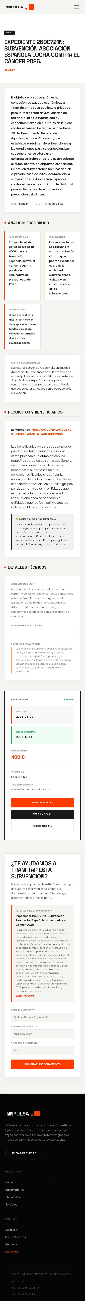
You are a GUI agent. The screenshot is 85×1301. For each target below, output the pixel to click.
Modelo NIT (12, 1230)
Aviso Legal (18, 1281)
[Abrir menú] (76, 7)
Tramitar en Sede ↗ (42, 802)
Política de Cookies (23, 1293)
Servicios (11, 1204)
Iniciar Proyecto (24, 1153)
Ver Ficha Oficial (42, 814)
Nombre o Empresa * (23, 1010)
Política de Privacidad (25, 1287)
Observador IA (14, 1190)
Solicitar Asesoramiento (42, 1064)
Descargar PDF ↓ (42, 826)
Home (9, 1182)
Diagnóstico (13, 1197)
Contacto (11, 1252)
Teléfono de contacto (24, 1043)
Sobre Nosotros (15, 1237)
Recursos (11, 1244)
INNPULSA (19, 7)
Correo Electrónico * (24, 1026)
